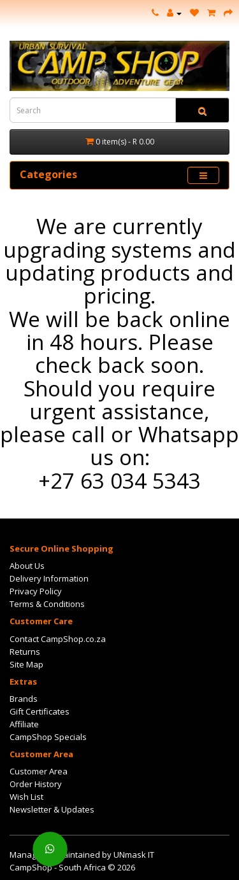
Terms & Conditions (47, 604)
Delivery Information (49, 578)
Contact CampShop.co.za (58, 639)
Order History (36, 784)
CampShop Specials (48, 737)
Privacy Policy (36, 591)
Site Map (26, 664)
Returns (25, 651)
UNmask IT (133, 854)
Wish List (26, 796)
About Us (27, 565)
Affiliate (24, 724)
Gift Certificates (39, 711)
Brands (24, 698)
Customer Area (39, 771)
